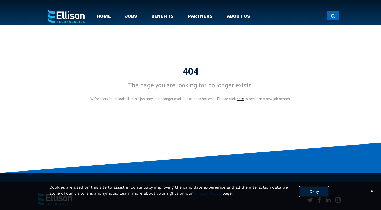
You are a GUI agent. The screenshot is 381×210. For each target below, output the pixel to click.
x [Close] (372, 190)
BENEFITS (162, 16)
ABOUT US (238, 16)
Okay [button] (314, 191)
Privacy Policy (207, 193)
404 (191, 71)
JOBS (131, 16)
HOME (104, 16)
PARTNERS (200, 16)
